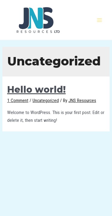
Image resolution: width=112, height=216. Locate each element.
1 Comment (17, 100)
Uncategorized (46, 100)
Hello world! (36, 89)
